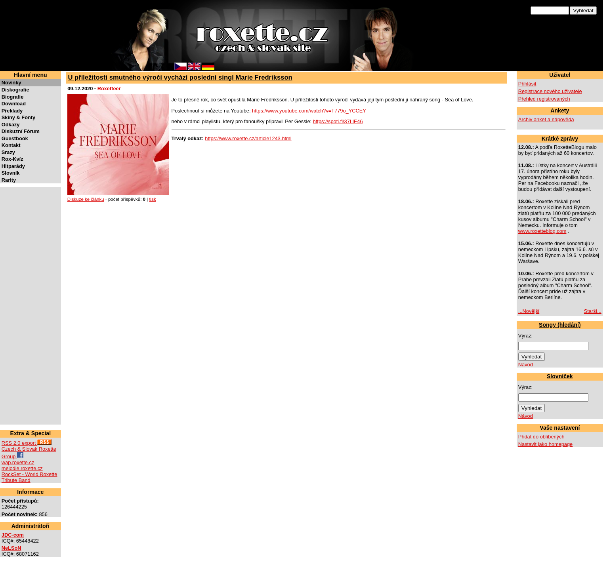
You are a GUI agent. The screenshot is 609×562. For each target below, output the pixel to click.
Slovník (11, 173)
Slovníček (560, 376)
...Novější (528, 311)
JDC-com (13, 535)
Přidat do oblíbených (541, 437)
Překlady (12, 111)
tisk (152, 199)
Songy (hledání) (560, 325)
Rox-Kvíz (12, 159)
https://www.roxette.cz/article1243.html (248, 138)
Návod (525, 365)
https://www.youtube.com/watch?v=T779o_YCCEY (309, 111)
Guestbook (15, 138)
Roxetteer (109, 88)
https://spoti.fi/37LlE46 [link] (338, 121)
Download (14, 104)
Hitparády (13, 166)
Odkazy (11, 125)
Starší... (592, 311)
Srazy (8, 152)
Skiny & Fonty (18, 117)
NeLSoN (11, 548)
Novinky (11, 83)
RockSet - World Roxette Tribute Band (29, 477)
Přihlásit (527, 84)
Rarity (9, 180)
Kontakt (11, 145)
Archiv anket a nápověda (546, 119)
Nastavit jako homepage (545, 444)
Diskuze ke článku (85, 199)
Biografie (12, 97)
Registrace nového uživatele (550, 91)
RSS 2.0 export (27, 443)
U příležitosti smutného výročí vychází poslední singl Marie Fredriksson (180, 77)
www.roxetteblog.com (542, 231)
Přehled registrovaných (544, 99)
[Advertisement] (25, 306)
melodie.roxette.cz (22, 468)
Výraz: (525, 336)
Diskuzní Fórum (21, 131)
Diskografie (15, 90)
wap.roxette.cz (18, 462)
